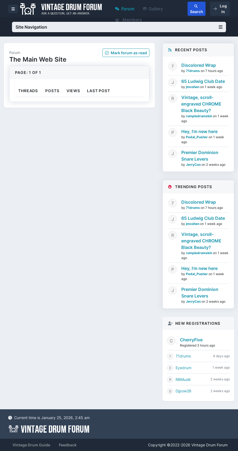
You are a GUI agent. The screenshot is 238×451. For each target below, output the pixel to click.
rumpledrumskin (199, 116)
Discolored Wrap (198, 65)
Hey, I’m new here (199, 131)
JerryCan (193, 165)
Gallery (153, 8)
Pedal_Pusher (197, 137)
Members (128, 19)
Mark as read (126, 52)
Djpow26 (183, 391)
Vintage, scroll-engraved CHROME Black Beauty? (201, 104)
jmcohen (193, 87)
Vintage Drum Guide (31, 445)
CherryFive (191, 339)
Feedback (68, 445)
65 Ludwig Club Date (203, 81)
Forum (124, 8)
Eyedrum (183, 367)
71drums (193, 71)
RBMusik (183, 379)
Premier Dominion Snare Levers (199, 156)
